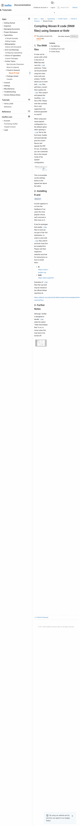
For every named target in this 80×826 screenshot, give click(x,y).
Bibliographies (10, 44)
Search (75, 7)
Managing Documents (12, 29)
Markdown (8, 107)
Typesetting (8, 35)
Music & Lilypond (13, 67)
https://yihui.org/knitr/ (46, 278)
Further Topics (10, 61)
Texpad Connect (10, 127)
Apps (42, 19)
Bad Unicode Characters (15, 64)
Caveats (9, 79)
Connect (7, 83)
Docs (36, 19)
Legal (6, 130)
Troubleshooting (10, 92)
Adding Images (10, 41)
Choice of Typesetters (13, 56)
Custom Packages (11, 58)
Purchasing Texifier (11, 124)
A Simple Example (11, 38)
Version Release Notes (12, 95)
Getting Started (9, 23)
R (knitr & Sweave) (13, 70)
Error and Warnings (12, 50)
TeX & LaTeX (8, 104)
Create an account (41, 7)
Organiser (7, 26)
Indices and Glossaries (13, 47)
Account (7, 121)
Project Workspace (11, 32)
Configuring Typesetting (13, 53)
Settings (7, 86)
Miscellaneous (9, 89)
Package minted (12, 76)
